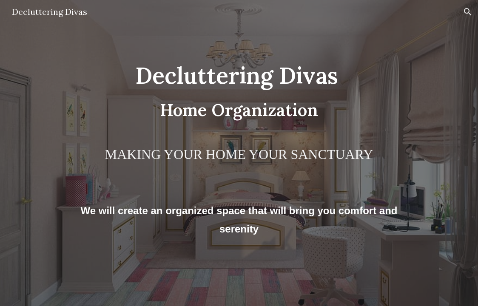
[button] (468, 12)
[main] (239, 153)
